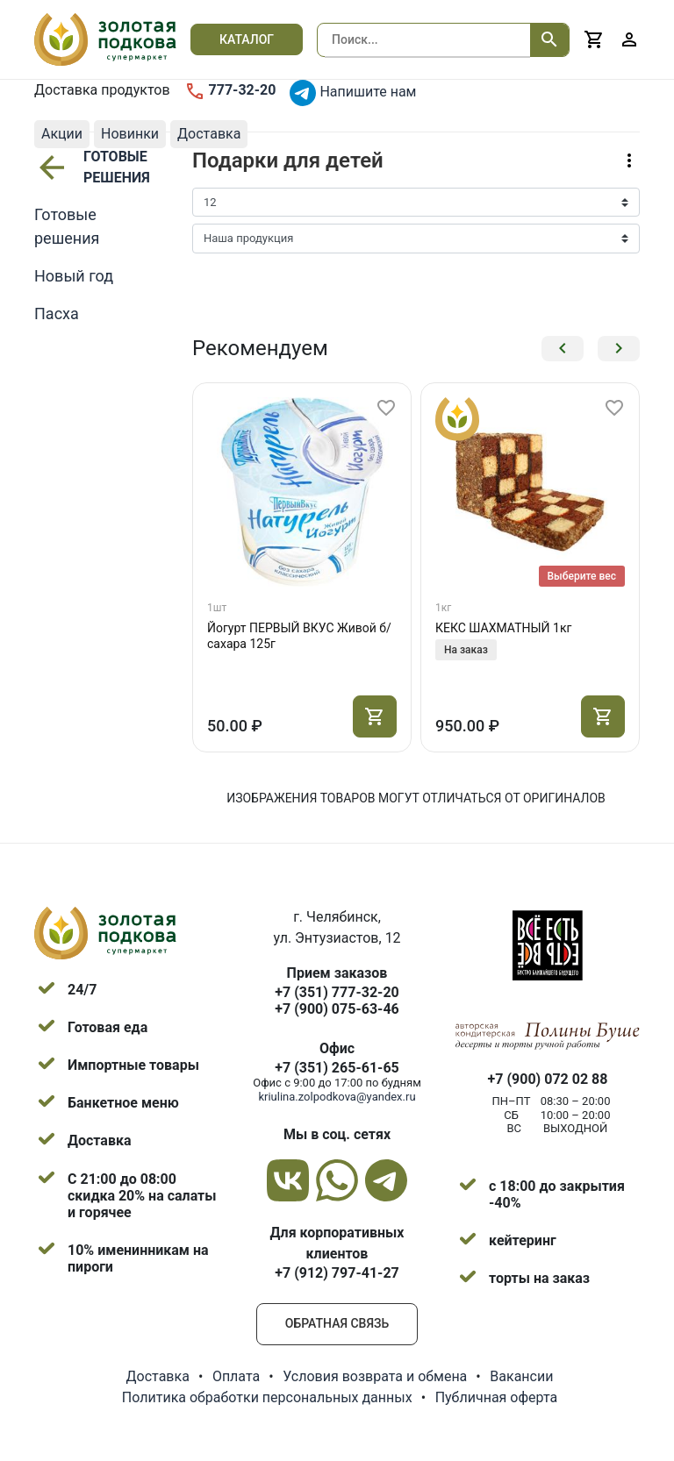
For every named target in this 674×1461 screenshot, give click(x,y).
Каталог (246, 39)
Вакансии (521, 1376)
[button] (562, 348)
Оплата (236, 1376)
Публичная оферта (496, 1397)
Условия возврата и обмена (375, 1376)
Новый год (73, 276)
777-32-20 (230, 91)
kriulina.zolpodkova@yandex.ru (336, 1096)
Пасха (56, 313)
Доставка (158, 1376)
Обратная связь (337, 1323)
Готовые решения (89, 167)
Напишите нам (353, 93)
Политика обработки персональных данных (267, 1397)
